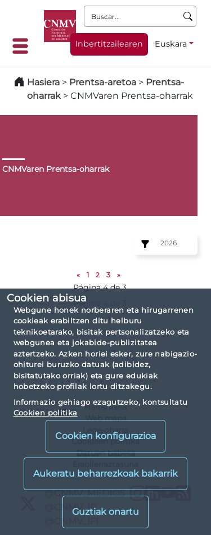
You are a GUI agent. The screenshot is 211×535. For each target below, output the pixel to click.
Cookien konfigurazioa (105, 436)
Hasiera (43, 82)
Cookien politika (46, 412)
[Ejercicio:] (143, 244)
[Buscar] (188, 16)
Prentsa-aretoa (103, 82)
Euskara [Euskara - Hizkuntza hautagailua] (171, 44)
